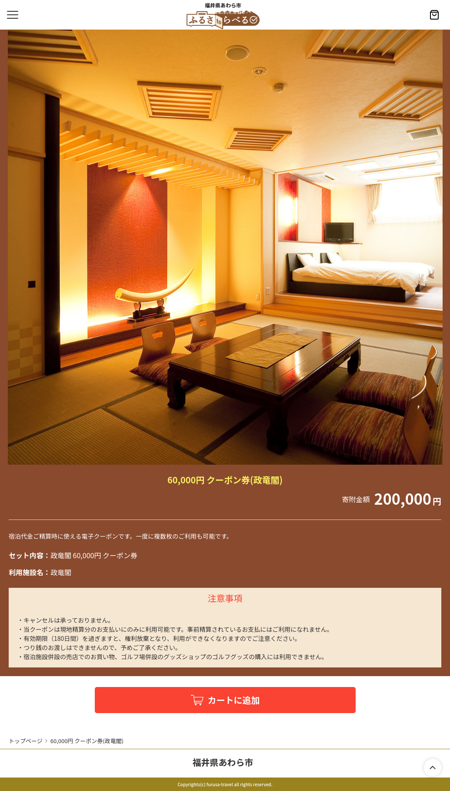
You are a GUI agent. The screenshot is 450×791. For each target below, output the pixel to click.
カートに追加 (234, 700)
